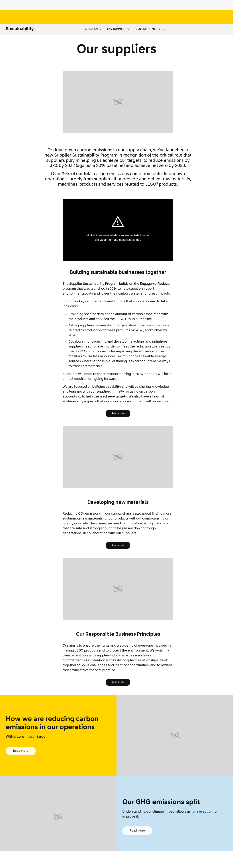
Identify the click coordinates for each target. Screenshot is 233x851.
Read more (118, 413)
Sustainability (20, 29)
